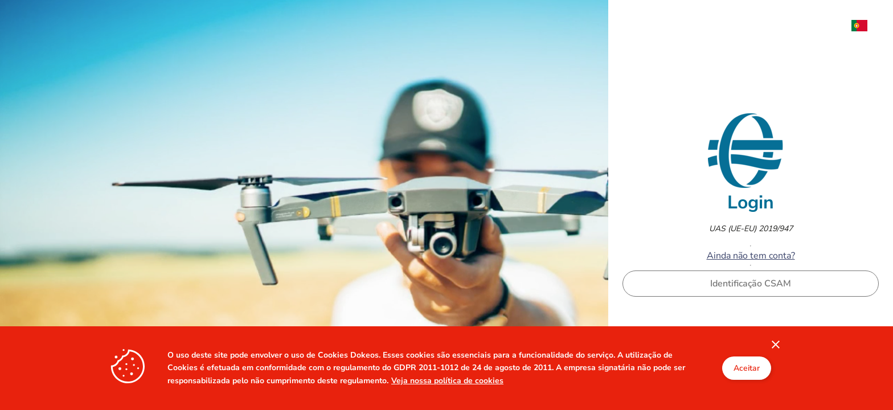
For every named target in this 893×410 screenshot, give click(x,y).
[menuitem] (865, 25)
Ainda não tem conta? (751, 255)
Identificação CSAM (750, 283)
